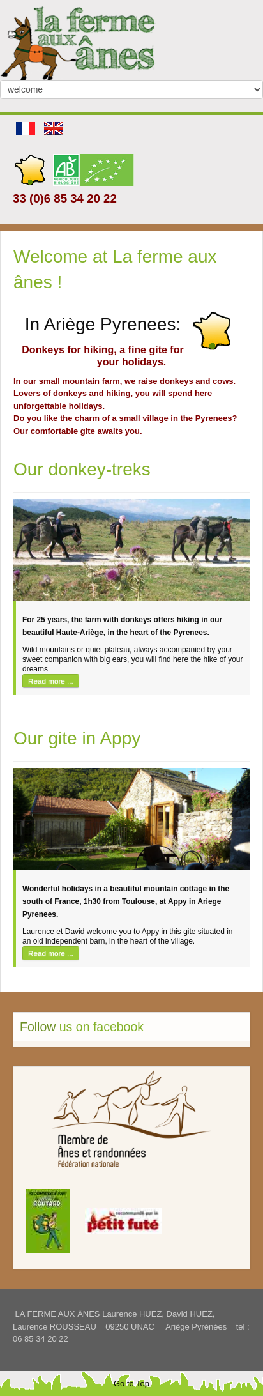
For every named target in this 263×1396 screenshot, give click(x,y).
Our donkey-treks (82, 469)
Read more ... (50, 681)
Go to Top (131, 1383)
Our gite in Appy (76, 738)
